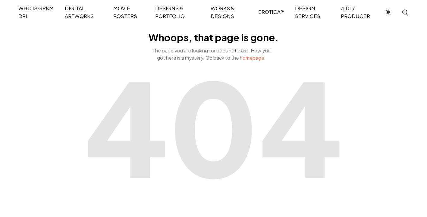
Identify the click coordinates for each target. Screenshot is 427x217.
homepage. (253, 58)
